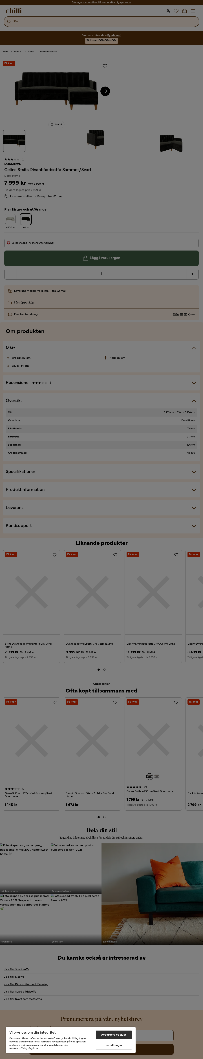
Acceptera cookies (114, 1035)
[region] (71, 1040)
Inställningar (113, 1045)
